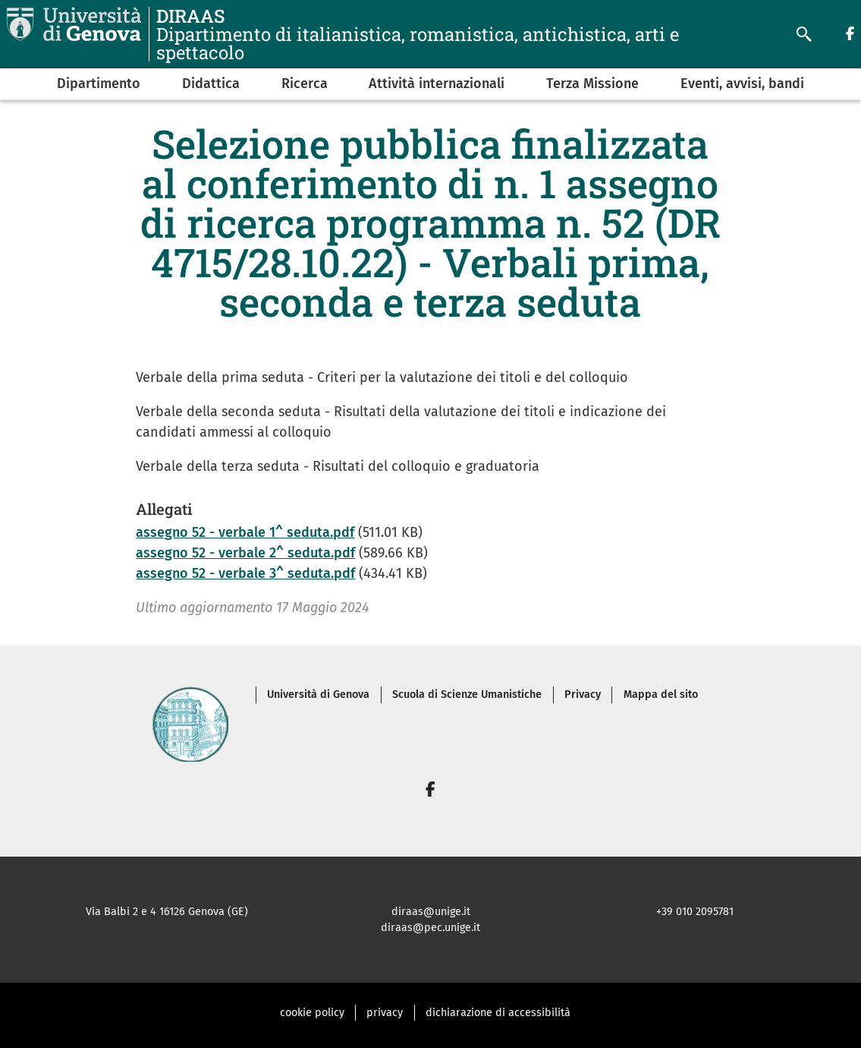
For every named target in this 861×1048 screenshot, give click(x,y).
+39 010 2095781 (695, 911)
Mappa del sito (661, 694)
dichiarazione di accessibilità (498, 1012)
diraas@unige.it (430, 911)
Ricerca (304, 83)
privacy (384, 1012)
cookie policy (312, 1012)
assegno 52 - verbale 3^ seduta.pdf (245, 573)
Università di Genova (318, 694)
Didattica (211, 83)
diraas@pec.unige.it (430, 927)
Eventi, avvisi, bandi (742, 83)
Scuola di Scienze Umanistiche (467, 694)
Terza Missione (592, 83)
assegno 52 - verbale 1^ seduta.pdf (245, 532)
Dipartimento (98, 83)
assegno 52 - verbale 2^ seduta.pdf (245, 553)
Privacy (582, 694)
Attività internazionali (436, 83)
